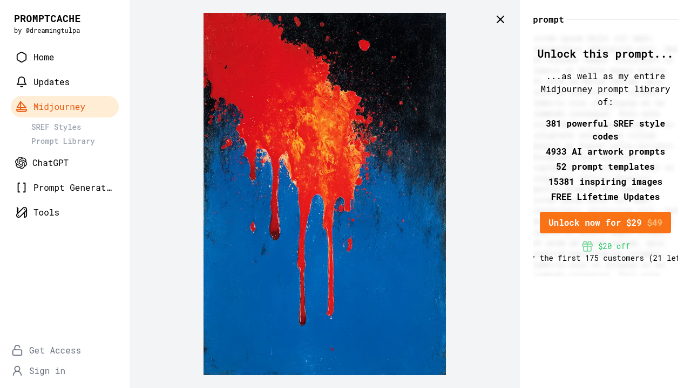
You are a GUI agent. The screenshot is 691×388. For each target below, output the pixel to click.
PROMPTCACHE (47, 18)
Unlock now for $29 (605, 222)
